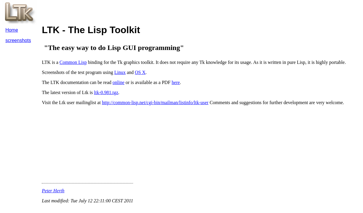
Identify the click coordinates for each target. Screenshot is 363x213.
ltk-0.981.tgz (106, 92)
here (176, 82)
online (118, 82)
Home (11, 30)
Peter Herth (53, 190)
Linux (120, 72)
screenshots (18, 40)
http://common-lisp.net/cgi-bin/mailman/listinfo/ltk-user (155, 102)
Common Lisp (73, 62)
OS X (140, 72)
